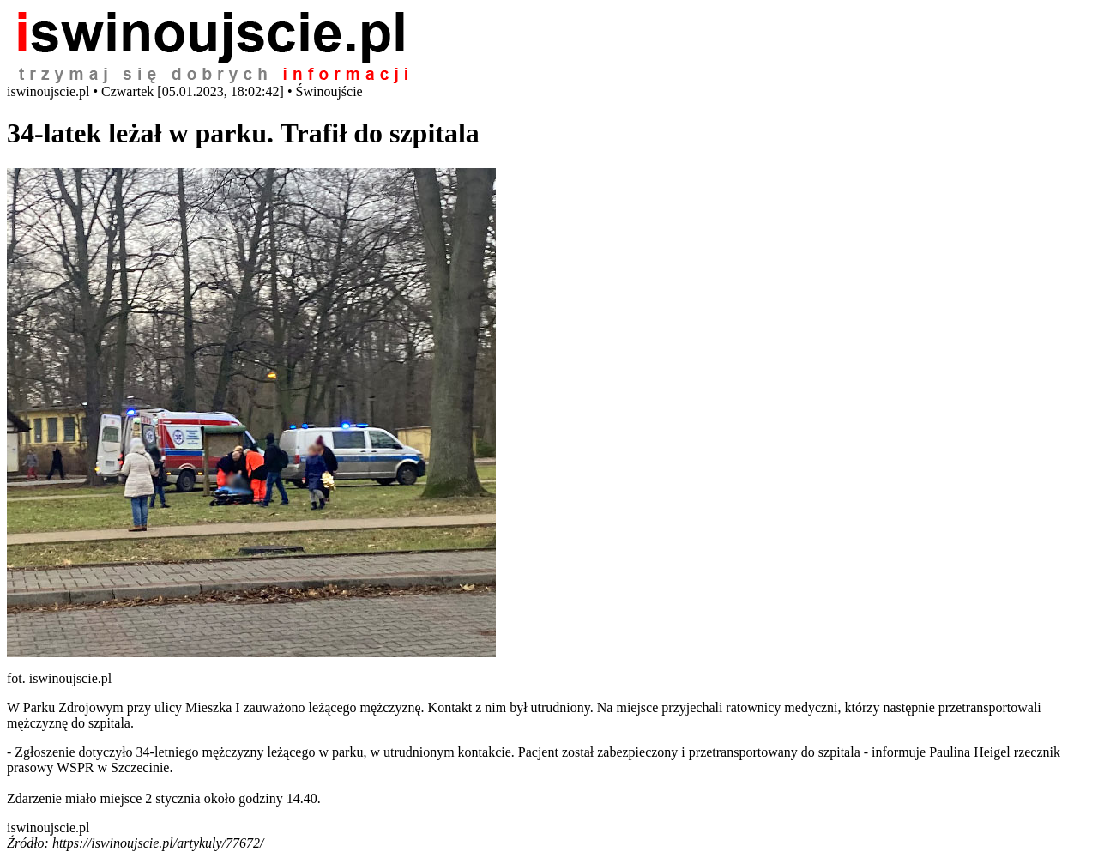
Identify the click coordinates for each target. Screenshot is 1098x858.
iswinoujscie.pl (48, 827)
